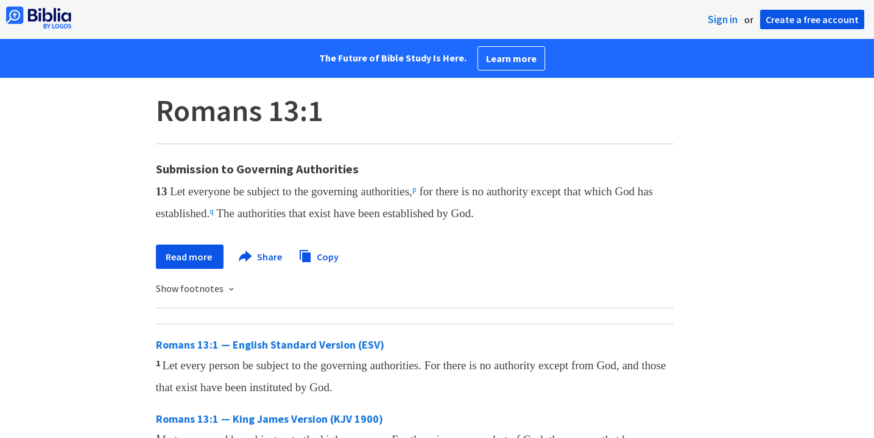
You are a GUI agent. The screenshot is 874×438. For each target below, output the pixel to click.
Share (261, 257)
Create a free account (812, 19)
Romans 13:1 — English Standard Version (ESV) (270, 345)
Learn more (511, 58)
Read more (190, 257)
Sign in (723, 19)
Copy (318, 255)
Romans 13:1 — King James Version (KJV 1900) (269, 419)
